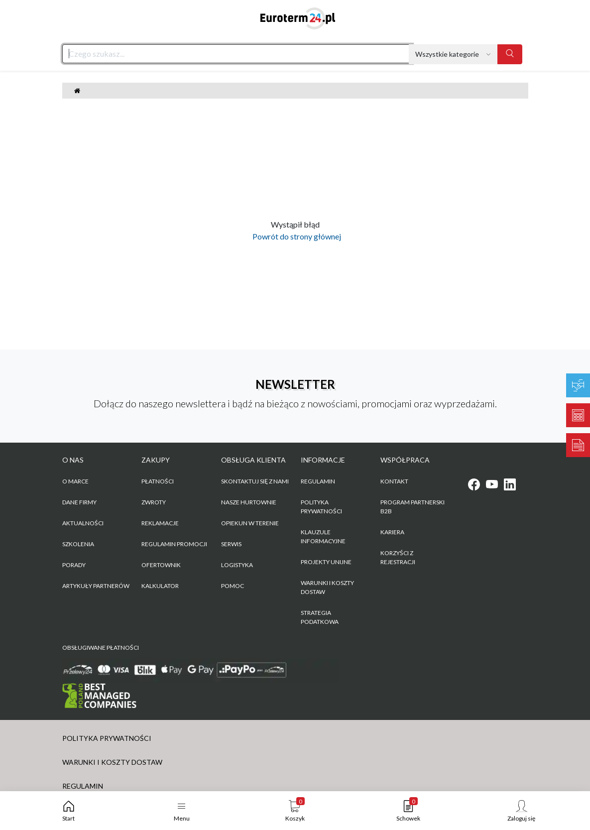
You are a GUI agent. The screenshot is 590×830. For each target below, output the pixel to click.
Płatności (157, 481)
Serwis (231, 544)
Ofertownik (161, 565)
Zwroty (153, 502)
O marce (75, 481)
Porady (74, 565)
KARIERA (392, 532)
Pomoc (232, 586)
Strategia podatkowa (320, 617)
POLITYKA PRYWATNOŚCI (321, 506)
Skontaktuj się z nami (255, 481)
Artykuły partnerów (95, 586)
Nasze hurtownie (248, 502)
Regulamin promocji (174, 544)
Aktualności (83, 523)
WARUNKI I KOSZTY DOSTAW (327, 587)
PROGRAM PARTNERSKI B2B (412, 506)
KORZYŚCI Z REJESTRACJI (397, 557)
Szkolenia (78, 544)
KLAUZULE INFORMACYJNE (323, 536)
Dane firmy (79, 502)
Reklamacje (160, 523)
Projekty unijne (326, 562)
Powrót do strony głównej (295, 236)
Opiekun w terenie (250, 523)
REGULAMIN (318, 481)
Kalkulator (160, 586)
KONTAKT (394, 481)
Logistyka (237, 565)
